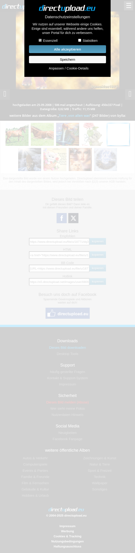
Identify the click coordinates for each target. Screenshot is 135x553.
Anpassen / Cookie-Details (69, 68)
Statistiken (90, 40)
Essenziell (50, 40)
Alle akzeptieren (67, 49)
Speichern (67, 59)
